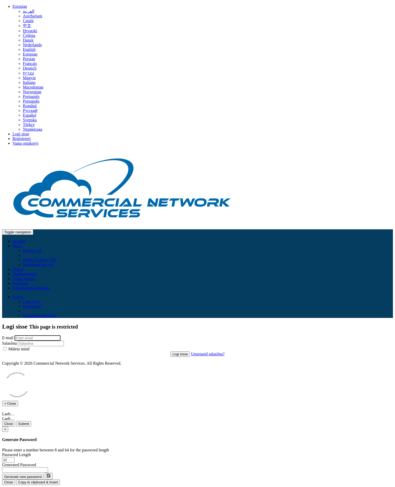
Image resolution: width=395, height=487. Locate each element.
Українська (32, 129)
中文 (27, 25)
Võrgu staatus (23, 278)
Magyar (29, 78)
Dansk (28, 40)
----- (26, 255)
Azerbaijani (32, 16)
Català (28, 20)
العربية (28, 11)
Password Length (16, 454)
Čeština (29, 35)
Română (30, 106)
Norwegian (32, 92)
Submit (23, 424)
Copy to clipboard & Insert (38, 482)
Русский (30, 110)
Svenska (30, 120)
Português (31, 96)
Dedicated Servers (38, 264)
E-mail (8, 338)
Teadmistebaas (24, 274)
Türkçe (29, 124)
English (29, 49)
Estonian (19, 6)
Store (17, 246)
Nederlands (32, 45)
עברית (28, 73)
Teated (17, 269)
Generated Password (19, 465)
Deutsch (29, 68)
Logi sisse (20, 134)
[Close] (5, 429)
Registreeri (21, 138)
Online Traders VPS (39, 260)
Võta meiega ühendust (31, 288)
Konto (18, 297)
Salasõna (9, 343)
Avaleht (18, 241)
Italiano (29, 82)
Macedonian (33, 87)
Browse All (32, 250)
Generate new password (23, 477)
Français (30, 63)
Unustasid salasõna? (39, 315)
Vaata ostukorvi (25, 143)
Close (8, 424)
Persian (29, 59)
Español (29, 115)
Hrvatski (30, 31)
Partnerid (20, 283)
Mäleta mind (16, 349)
